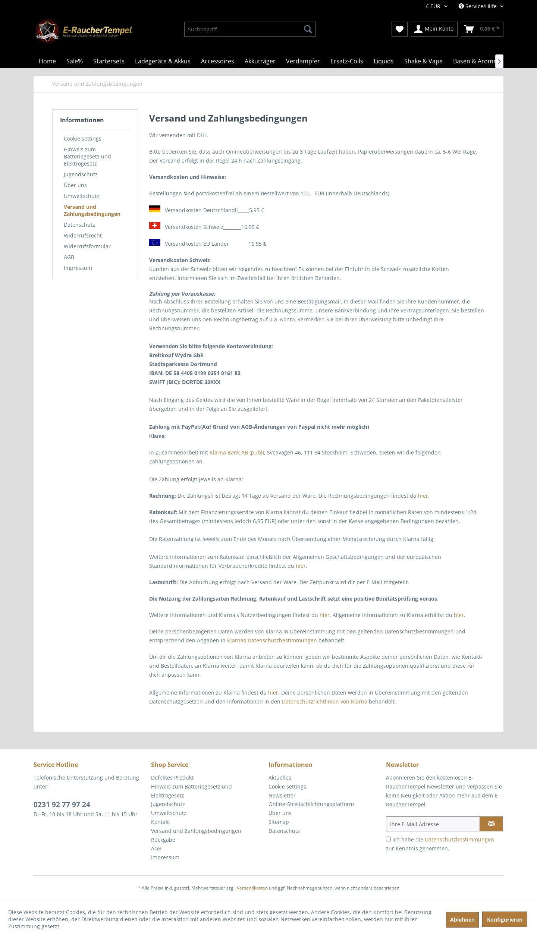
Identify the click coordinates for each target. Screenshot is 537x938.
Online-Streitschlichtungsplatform (311, 804)
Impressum (78, 267)
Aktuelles (279, 777)
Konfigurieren (504, 919)
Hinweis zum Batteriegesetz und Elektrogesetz (87, 156)
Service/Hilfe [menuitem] (478, 6)
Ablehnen (462, 919)
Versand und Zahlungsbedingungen (92, 210)
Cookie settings (82, 138)
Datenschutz (79, 224)
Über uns (75, 185)
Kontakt (160, 821)
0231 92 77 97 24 (62, 804)
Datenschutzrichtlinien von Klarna (324, 701)
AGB (69, 257)
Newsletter (282, 795)
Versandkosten (252, 888)
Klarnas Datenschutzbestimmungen (272, 640)
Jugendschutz (81, 174)
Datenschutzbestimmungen (459, 839)
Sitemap (278, 821)
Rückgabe (163, 839)
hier (423, 495)
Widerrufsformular (87, 246)
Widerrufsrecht (83, 235)
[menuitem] (250, 29)
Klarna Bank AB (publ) (237, 452)
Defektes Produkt (172, 777)
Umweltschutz (81, 195)
